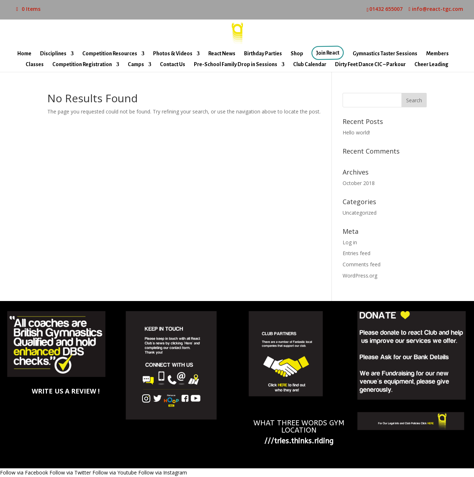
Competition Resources (109, 53)
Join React (328, 53)
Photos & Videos (172, 53)
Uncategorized (360, 212)
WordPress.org (360, 275)
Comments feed (361, 264)
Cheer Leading (431, 64)
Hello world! (356, 132)
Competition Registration (82, 64)
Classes (35, 64)
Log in (350, 242)
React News (221, 53)
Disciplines (53, 53)
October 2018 (359, 183)
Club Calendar (309, 64)
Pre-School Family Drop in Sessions (235, 64)
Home (24, 53)
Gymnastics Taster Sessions (385, 53)
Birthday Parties (263, 53)
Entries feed (356, 253)
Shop (297, 53)
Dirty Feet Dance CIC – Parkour (370, 64)
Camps (136, 64)
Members (437, 53)
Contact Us (172, 64)
